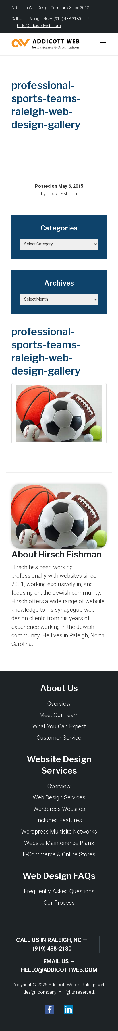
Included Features (59, 820)
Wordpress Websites (59, 808)
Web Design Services (59, 797)
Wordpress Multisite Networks (59, 831)
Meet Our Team (59, 715)
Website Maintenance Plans (59, 843)
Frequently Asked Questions (59, 891)
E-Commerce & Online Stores (59, 854)
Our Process (59, 902)
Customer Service (59, 737)
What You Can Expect (59, 726)
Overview (59, 703)
